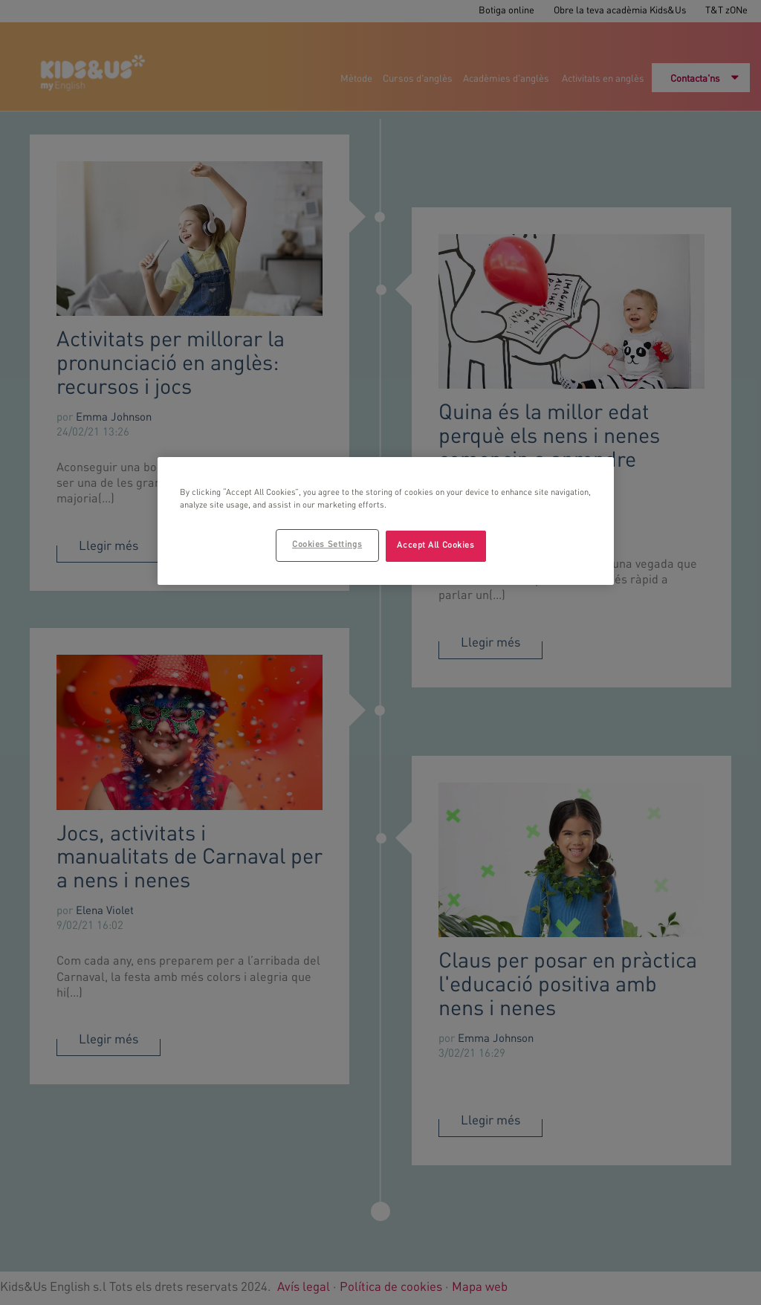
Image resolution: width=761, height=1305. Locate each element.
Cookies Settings (327, 544)
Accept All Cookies (435, 545)
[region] (386, 521)
